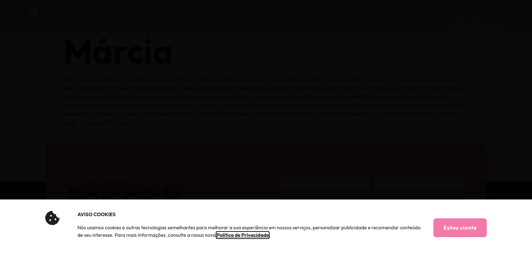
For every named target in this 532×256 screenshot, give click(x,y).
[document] (266, 128)
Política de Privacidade (243, 235)
